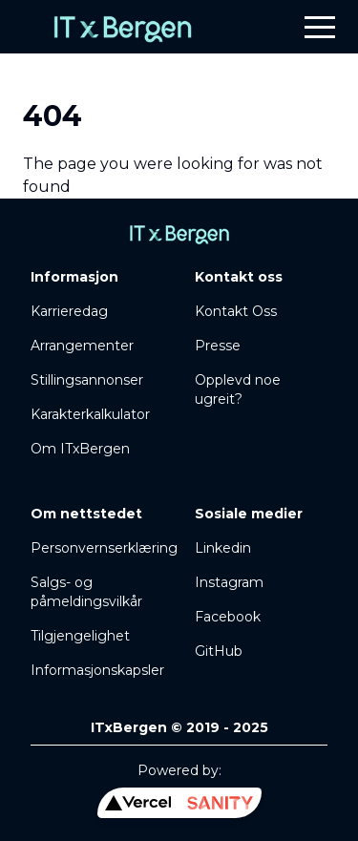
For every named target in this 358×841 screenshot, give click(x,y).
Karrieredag (69, 311)
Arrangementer (82, 345)
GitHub (218, 651)
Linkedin (223, 548)
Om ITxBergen (80, 448)
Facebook (228, 616)
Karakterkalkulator (90, 414)
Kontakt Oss (236, 311)
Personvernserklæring (104, 548)
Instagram (229, 582)
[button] (320, 27)
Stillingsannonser (87, 380)
